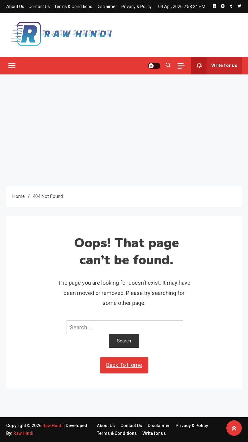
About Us (15, 6)
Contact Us (39, 6)
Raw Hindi (52, 425)
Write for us (214, 65)
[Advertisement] (124, 130)
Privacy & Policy (136, 6)
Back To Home (124, 365)
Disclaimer (107, 6)
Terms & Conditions (73, 6)
